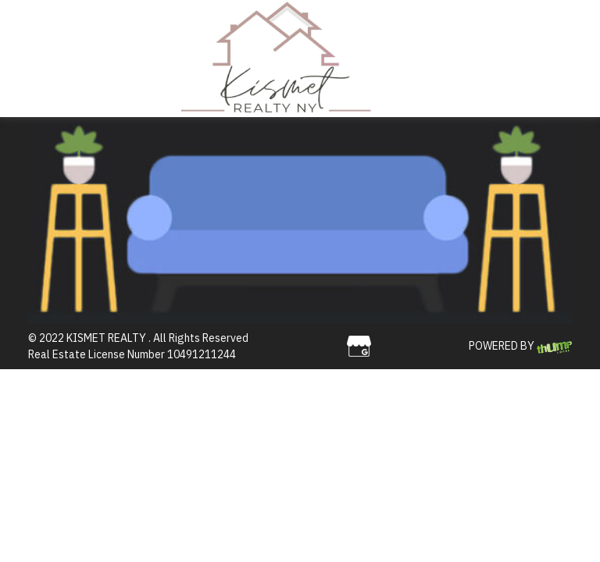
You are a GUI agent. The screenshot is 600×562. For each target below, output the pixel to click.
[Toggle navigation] (397, 58)
